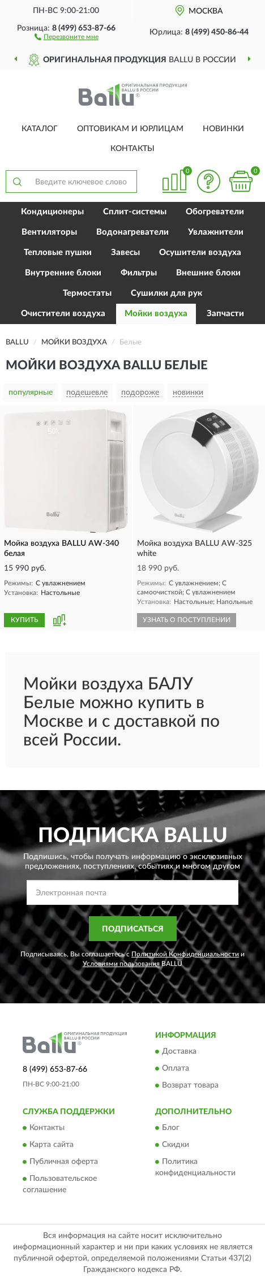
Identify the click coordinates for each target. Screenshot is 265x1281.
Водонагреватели (132, 232)
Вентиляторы (49, 232)
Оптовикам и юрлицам (130, 129)
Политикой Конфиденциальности (185, 954)
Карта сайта (51, 1145)
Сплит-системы (134, 212)
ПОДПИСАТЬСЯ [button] (133, 929)
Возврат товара (190, 1085)
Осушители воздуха (200, 252)
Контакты (132, 149)
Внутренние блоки (63, 273)
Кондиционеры (52, 212)
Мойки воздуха (156, 313)
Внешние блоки (208, 273)
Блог (170, 1128)
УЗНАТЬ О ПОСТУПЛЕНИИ (186, 619)
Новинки (223, 129)
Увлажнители (215, 232)
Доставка (179, 1051)
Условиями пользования (121, 963)
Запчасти (225, 313)
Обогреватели (215, 212)
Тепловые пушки (58, 252)
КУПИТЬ (24, 619)
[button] (67, 36)
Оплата (175, 1068)
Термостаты (87, 293)
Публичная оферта (63, 1162)
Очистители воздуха (63, 313)
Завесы (125, 252)
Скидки (175, 1145)
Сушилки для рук (166, 293)
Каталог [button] (40, 129)
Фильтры (139, 273)
